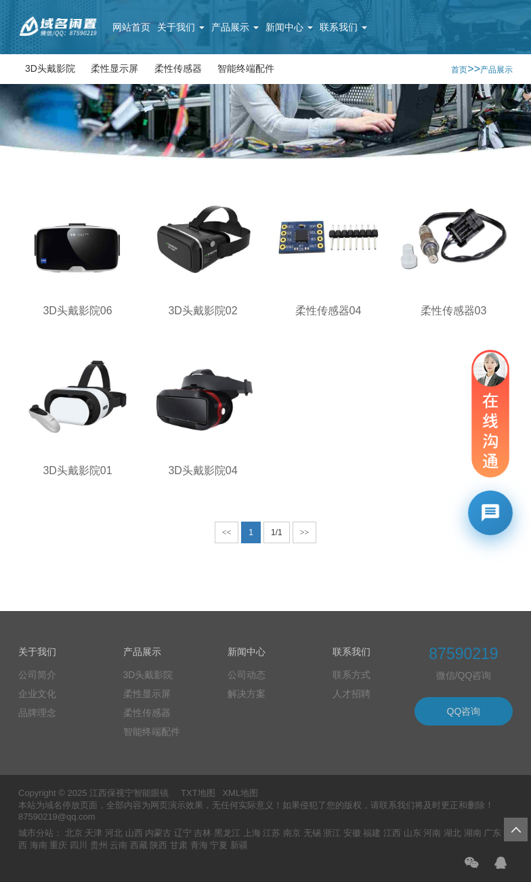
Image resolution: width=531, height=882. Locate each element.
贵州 (99, 845)
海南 (38, 845)
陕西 (158, 845)
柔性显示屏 (114, 68)
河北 (114, 833)
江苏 (271, 833)
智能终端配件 (245, 68)
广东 (492, 833)
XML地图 (240, 793)
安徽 (352, 833)
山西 (134, 833)
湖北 (452, 833)
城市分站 (36, 833)
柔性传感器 (178, 68)
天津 (93, 833)
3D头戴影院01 (77, 470)
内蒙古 (158, 833)
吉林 (202, 833)
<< (227, 532)
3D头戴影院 (50, 68)
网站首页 (131, 27)
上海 (252, 833)
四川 (78, 845)
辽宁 (183, 833)
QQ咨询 (464, 711)
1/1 (276, 532)
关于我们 (181, 27)
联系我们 (343, 27)
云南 (118, 845)
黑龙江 (227, 833)
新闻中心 (289, 27)
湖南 (473, 833)
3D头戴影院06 (77, 310)
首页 (459, 70)
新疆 (239, 845)
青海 (199, 845)
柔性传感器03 (454, 310)
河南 (432, 833)
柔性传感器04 (328, 310)
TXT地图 (198, 793)
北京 (74, 833)
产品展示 (235, 27)
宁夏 (219, 845)
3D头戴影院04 (202, 470)
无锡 (312, 833)
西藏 (139, 845)
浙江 (332, 833)
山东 (412, 833)
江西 (392, 833)
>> (305, 532)
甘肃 (179, 845)
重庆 (58, 845)
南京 (292, 833)
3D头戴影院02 (202, 310)
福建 (372, 833)
